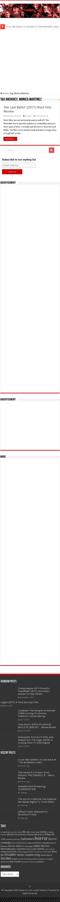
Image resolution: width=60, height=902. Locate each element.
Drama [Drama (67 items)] (30, 834)
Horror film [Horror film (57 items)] (16, 843)
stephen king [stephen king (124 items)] (32, 854)
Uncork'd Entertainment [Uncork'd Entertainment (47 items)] (28, 859)
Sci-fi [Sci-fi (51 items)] (42, 852)
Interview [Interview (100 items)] (6, 849)
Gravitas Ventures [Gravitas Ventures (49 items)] (13, 839)
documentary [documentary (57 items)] (20, 834)
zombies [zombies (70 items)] (40, 862)
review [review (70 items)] (4, 852)
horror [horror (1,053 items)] (41, 838)
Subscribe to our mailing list (19, 159)
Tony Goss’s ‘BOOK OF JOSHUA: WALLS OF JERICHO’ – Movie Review (37, 726)
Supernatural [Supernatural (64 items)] (46, 855)
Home (4, 93)
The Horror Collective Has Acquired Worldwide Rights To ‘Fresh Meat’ (37, 800)
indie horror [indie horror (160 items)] (41, 846)
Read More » (10, 139)
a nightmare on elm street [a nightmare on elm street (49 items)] (11, 832)
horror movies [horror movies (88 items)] (41, 842)
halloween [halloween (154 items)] (27, 839)
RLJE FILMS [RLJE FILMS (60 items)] (11, 852)
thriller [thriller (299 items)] (6, 858)
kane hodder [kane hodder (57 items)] (31, 849)
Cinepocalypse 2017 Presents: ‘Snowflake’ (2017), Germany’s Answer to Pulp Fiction (34, 691)
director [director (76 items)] (10, 834)
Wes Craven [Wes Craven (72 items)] (15, 861)
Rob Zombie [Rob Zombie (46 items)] (35, 852)
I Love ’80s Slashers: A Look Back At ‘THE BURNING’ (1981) (32, 26)
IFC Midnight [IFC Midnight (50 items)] (27, 846)
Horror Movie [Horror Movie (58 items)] (27, 843)
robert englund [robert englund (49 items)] (23, 852)
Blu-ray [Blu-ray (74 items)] (26, 832)
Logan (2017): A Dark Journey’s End (19, 702)
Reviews (28, 116)
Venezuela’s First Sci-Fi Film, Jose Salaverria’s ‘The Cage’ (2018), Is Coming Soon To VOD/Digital (35, 740)
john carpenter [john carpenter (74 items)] (18, 849)
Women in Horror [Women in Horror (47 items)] (28, 862)
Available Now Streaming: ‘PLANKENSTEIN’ (32, 788)
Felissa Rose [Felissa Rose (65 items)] (38, 834)
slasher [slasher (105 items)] (21, 854)
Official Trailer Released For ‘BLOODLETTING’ (33, 813)
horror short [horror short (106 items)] (15, 846)
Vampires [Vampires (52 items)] (42, 859)
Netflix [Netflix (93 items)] (40, 849)
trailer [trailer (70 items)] (14, 859)
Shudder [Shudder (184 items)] (10, 854)
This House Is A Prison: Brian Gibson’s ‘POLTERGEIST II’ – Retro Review (36, 775)
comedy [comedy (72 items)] (43, 832)
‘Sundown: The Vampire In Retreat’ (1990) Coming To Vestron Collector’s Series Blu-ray (37, 713)
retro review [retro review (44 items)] (49, 849)
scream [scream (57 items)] (48, 852)
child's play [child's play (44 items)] (34, 832)
